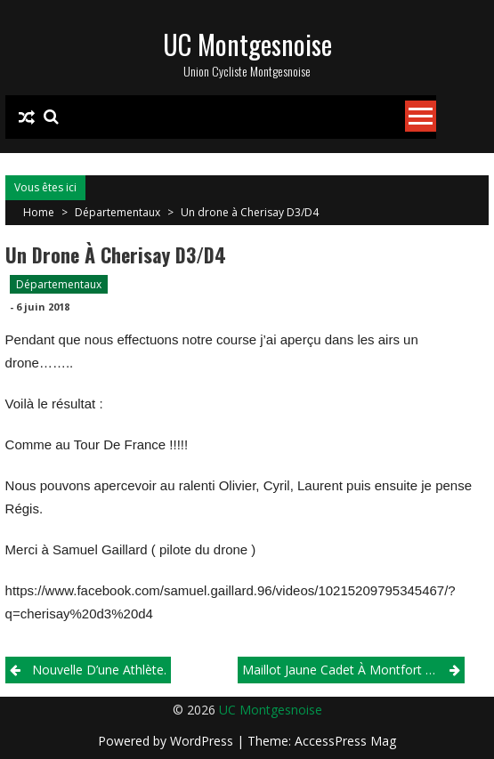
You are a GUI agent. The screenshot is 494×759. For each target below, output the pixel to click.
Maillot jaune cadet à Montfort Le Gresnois (354, 669)
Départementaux (117, 212)
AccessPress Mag (345, 740)
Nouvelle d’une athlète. (99, 669)
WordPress (203, 740)
